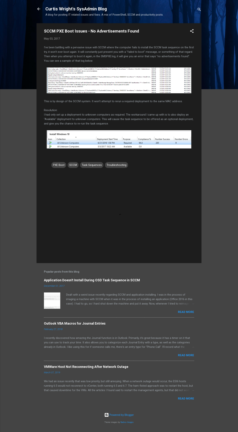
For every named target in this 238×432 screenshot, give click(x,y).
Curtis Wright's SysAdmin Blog (76, 9)
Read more (186, 312)
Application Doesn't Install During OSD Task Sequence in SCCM (92, 280)
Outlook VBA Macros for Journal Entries (74, 323)
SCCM (73, 165)
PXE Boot (59, 165)
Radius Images (127, 422)
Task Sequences (92, 165)
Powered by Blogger (119, 415)
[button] (192, 32)
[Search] (199, 10)
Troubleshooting (116, 165)
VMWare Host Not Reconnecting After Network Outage (86, 367)
